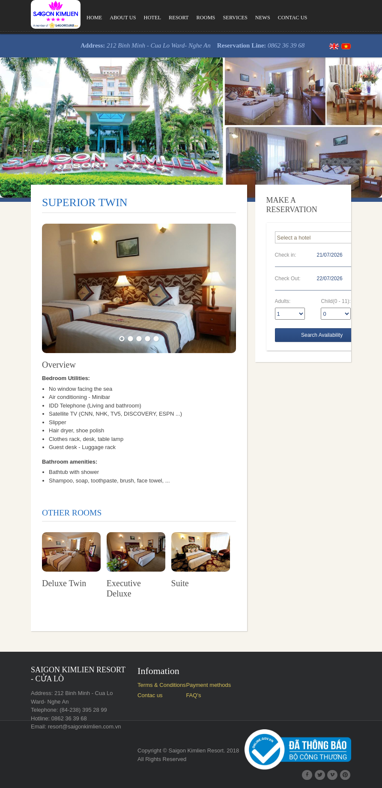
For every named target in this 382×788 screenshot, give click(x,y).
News (262, 18)
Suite (180, 583)
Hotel (152, 18)
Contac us (292, 18)
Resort (179, 18)
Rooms (206, 18)
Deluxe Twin (64, 583)
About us (123, 18)
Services (235, 18)
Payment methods (208, 685)
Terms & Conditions (161, 685)
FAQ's (193, 695)
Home (94, 18)
